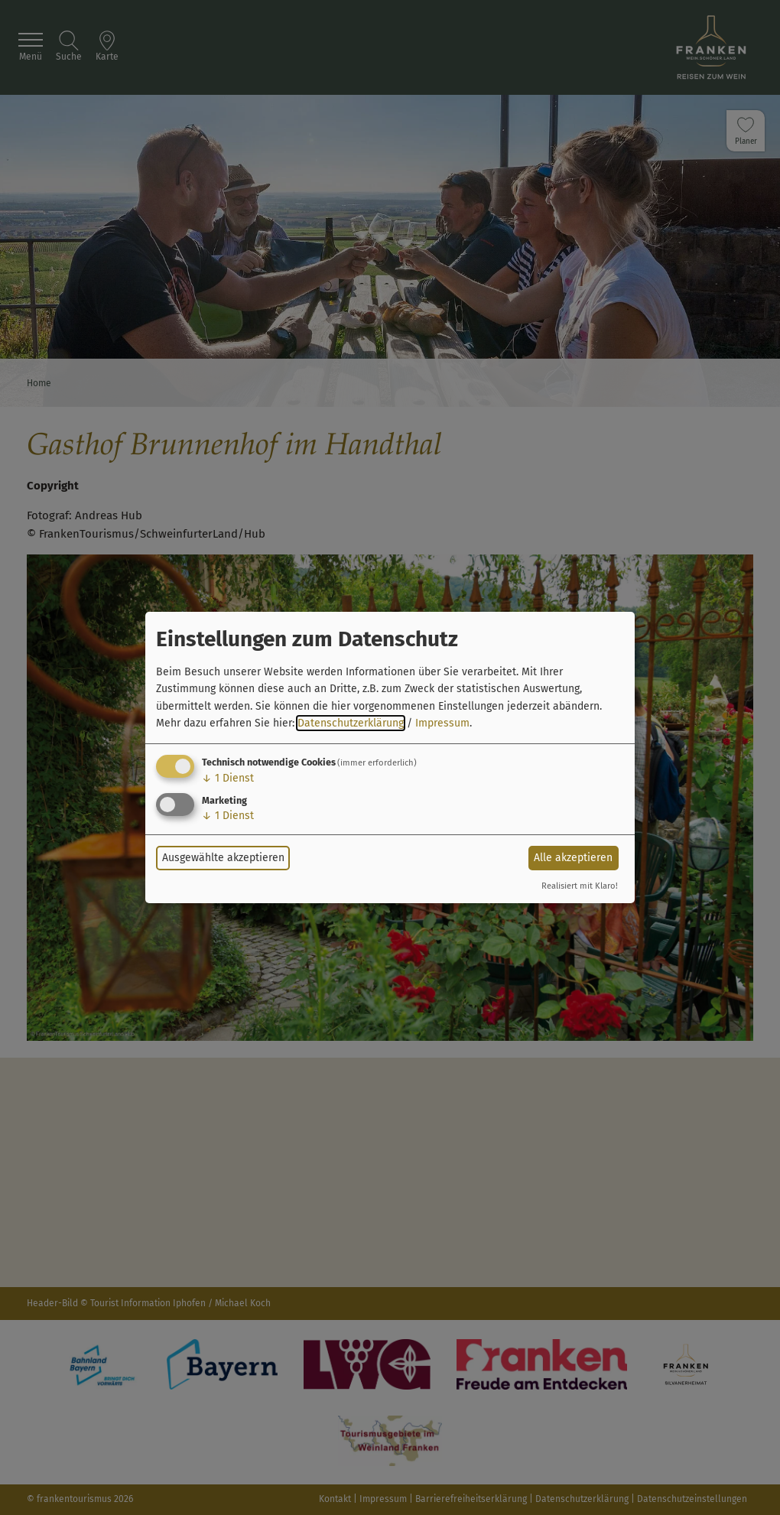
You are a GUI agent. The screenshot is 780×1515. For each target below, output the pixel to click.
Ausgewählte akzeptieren (223, 857)
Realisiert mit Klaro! (579, 886)
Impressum (442, 723)
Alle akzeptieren (573, 857)
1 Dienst (228, 778)
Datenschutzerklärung (350, 723)
